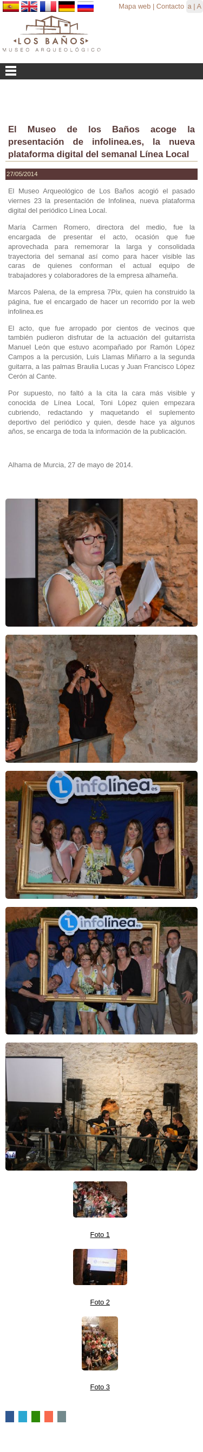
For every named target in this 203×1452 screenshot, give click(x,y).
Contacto (170, 6)
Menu (101, 71)
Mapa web (134, 6)
